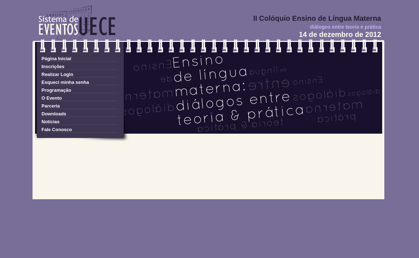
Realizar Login (57, 74)
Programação (56, 90)
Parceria (50, 106)
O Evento (51, 98)
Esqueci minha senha (65, 82)
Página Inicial (56, 58)
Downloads (53, 113)
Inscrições (52, 66)
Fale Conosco (56, 129)
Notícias (50, 121)
